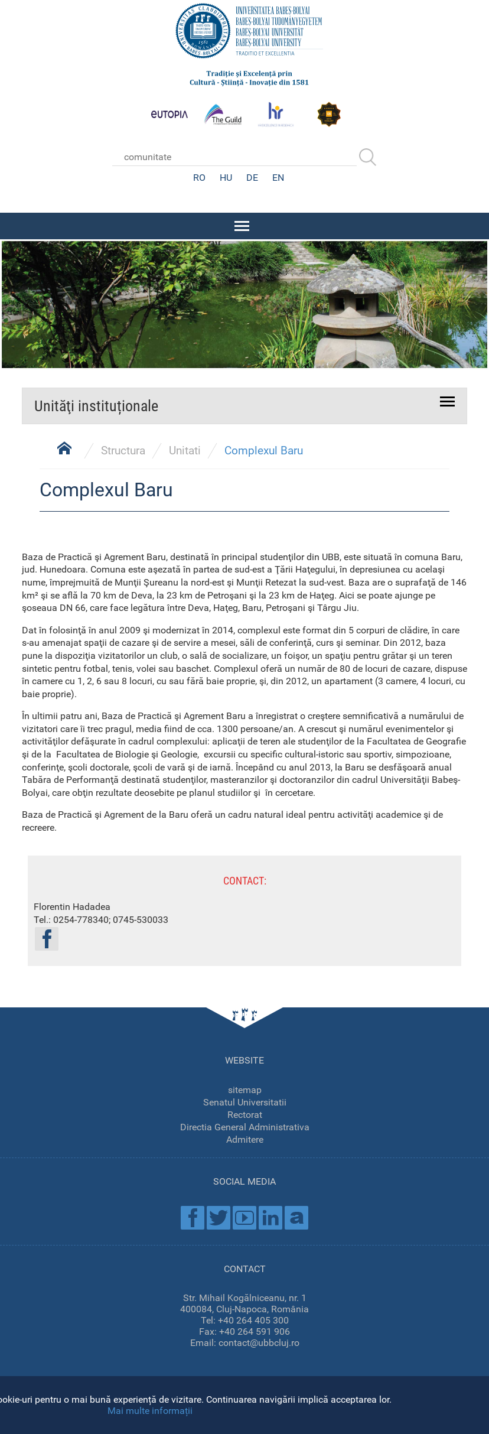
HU (226, 177)
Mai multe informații (150, 1410)
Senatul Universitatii (244, 1101)
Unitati (185, 449)
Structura (123, 449)
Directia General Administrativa (244, 1125)
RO (199, 177)
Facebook (192, 1216)
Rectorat (244, 1113)
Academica (296, 1216)
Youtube (244, 1216)
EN (278, 177)
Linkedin (270, 1216)
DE (252, 177)
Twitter (218, 1216)
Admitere (244, 1138)
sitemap (245, 1088)
